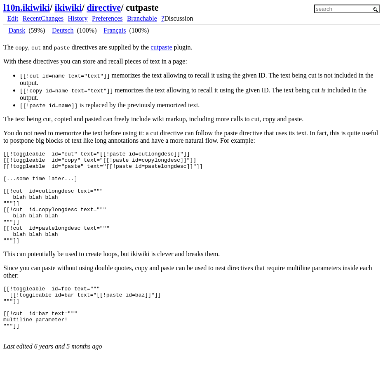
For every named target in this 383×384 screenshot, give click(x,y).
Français (114, 30)
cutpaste (161, 47)
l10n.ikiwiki (26, 7)
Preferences (107, 18)
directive (104, 7)
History (78, 18)
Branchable (142, 18)
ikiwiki (68, 7)
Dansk (16, 30)
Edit (13, 18)
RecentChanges (43, 18)
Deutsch (62, 30)
